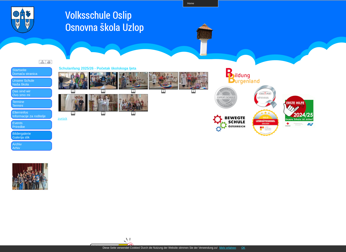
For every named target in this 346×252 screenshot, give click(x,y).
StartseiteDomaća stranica (24, 72)
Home (190, 3)
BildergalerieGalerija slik (21, 135)
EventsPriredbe (18, 125)
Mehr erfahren (227, 247)
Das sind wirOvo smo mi (21, 93)
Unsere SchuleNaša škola (23, 82)
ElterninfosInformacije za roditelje (29, 114)
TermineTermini (18, 103)
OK (243, 247)
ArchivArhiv (17, 146)
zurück (62, 118)
